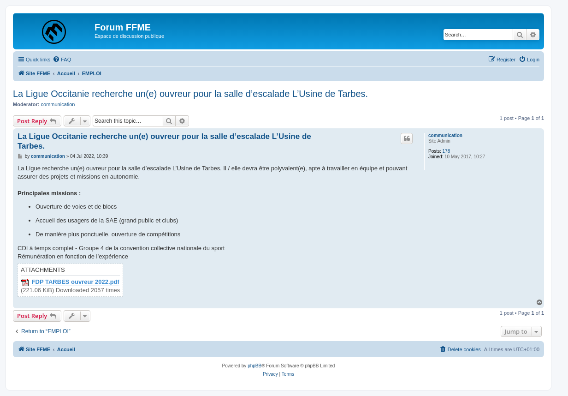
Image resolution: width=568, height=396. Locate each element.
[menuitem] (62, 59)
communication (58, 104)
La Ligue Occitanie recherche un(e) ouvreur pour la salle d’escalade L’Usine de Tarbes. (190, 94)
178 (446, 151)
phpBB (254, 365)
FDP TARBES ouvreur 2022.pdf (75, 282)
